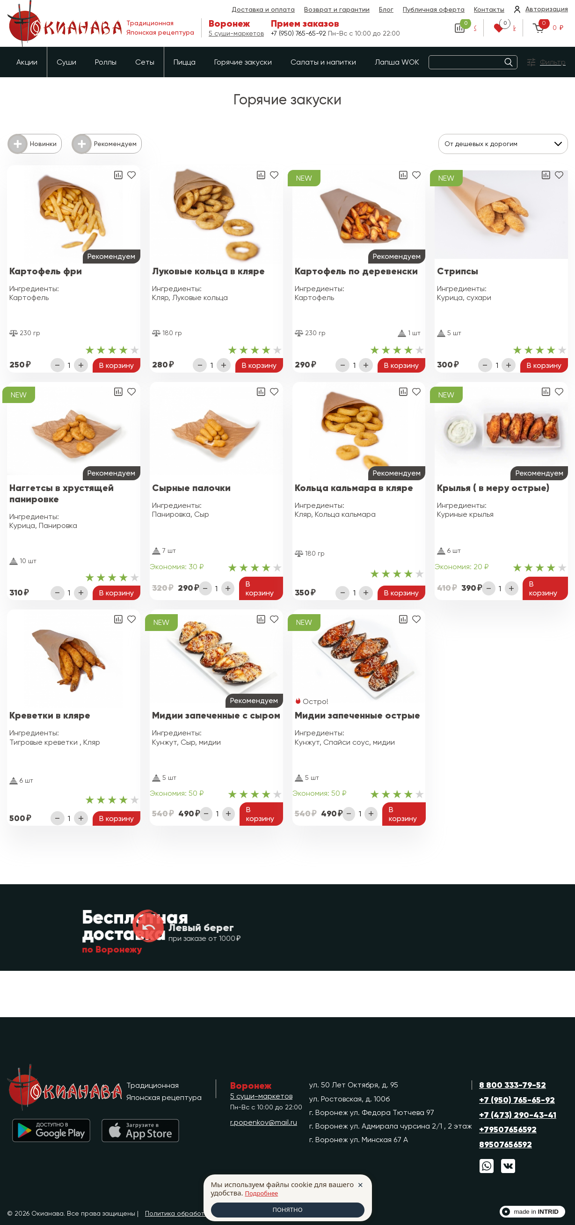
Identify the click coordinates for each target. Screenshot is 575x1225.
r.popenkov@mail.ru (263, 1122)
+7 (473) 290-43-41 (517, 1115)
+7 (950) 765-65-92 (299, 33)
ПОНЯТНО (287, 1209)
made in (536, 1211)
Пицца (185, 62)
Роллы (105, 62)
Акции (26, 62)
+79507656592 (508, 1129)
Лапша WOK (397, 62)
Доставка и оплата (263, 9)
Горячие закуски (243, 62)
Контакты (489, 9)
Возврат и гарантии (337, 9)
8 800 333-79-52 (512, 1085)
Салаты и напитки (323, 62)
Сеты (144, 62)
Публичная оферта (434, 9)
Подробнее (264, 1191)
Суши (66, 62)
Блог (386, 9)
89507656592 (505, 1144)
